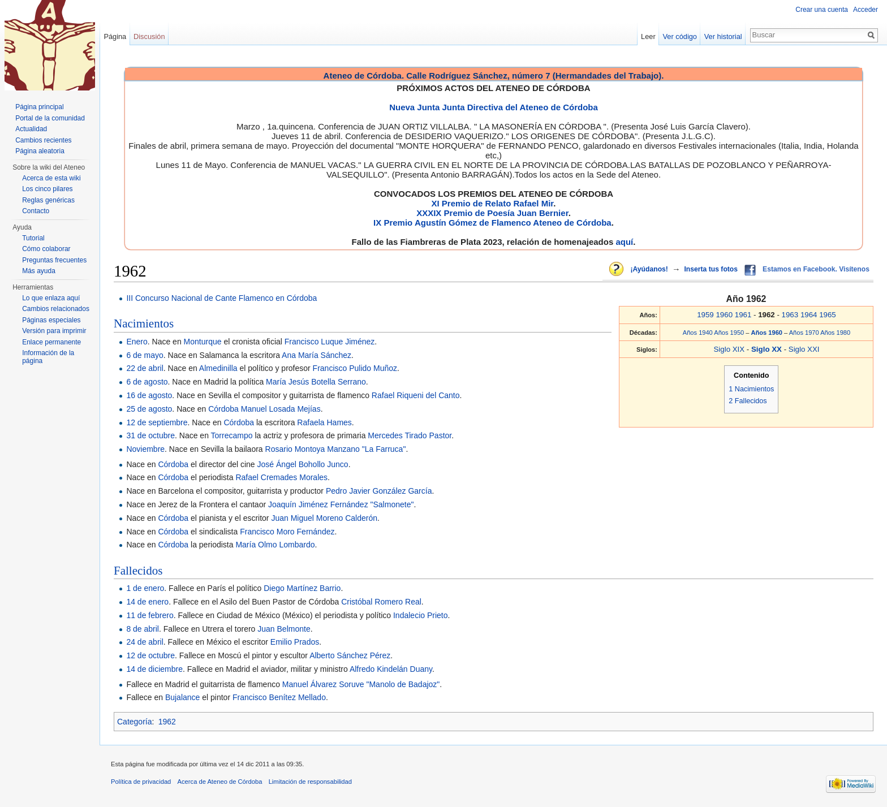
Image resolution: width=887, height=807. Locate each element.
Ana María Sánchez (316, 355)
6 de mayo (144, 355)
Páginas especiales (51, 320)
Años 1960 (768, 332)
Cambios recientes (43, 140)
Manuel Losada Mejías (281, 408)
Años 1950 (729, 332)
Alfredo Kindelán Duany (391, 669)
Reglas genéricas (48, 200)
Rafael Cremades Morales (281, 477)
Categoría (134, 721)
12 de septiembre (156, 422)
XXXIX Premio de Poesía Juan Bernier (492, 213)
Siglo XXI (804, 349)
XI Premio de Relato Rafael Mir (492, 203)
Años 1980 (835, 332)
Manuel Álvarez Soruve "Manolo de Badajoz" (361, 684)
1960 (724, 314)
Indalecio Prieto (420, 615)
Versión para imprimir (54, 331)
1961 (743, 314)
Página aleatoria (39, 151)
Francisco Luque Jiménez (330, 341)
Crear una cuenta (821, 10)
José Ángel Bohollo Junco (302, 464)
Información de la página (48, 357)
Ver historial (723, 36)
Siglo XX (767, 349)
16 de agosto (149, 395)
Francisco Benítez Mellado (279, 697)
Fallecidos (138, 570)
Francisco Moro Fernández (287, 531)
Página (115, 36)
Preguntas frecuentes (54, 260)
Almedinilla (218, 368)
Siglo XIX (728, 349)
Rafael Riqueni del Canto (416, 395)
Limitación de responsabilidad (310, 781)
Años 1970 (804, 332)
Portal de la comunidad (50, 118)
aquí (624, 242)
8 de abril (142, 628)
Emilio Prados (294, 641)
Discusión (149, 36)
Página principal (39, 107)
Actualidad (31, 129)
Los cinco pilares (47, 189)
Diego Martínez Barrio (302, 588)
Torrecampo (232, 435)
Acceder (865, 10)
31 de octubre (150, 435)
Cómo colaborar (46, 249)
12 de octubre (150, 655)
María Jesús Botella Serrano (316, 381)
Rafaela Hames (324, 422)
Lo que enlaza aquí (51, 298)
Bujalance (182, 697)
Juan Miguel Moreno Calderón (324, 518)
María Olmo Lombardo (275, 544)
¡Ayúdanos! (649, 269)
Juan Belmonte (283, 628)
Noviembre (145, 449)
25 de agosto (149, 408)
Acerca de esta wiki (51, 178)
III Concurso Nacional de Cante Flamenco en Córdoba (221, 298)
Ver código (680, 36)
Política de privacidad (141, 781)
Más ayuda (38, 271)
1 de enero (145, 588)
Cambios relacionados (55, 309)
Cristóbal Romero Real (381, 601)
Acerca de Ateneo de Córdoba (220, 781)
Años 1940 (698, 332)
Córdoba (223, 408)
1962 (167, 721)
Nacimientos (144, 323)
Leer (648, 36)
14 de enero (147, 601)
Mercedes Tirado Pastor (409, 435)
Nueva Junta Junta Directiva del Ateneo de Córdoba (493, 107)
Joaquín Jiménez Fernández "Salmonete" (341, 504)
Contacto (35, 211)
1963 (790, 314)
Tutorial (33, 238)
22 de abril (144, 368)
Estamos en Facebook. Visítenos (816, 269)
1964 (808, 314)
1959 (705, 314)
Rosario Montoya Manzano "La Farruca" (335, 449)
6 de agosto (146, 381)
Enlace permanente (51, 342)
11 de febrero (149, 615)
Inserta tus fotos (711, 269)
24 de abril (144, 641)
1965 (827, 314)
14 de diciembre (154, 669)
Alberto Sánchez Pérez (349, 655)
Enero (136, 341)
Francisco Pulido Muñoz (355, 368)
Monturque (203, 341)
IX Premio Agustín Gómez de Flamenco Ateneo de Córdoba (492, 222)
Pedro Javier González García (379, 490)
